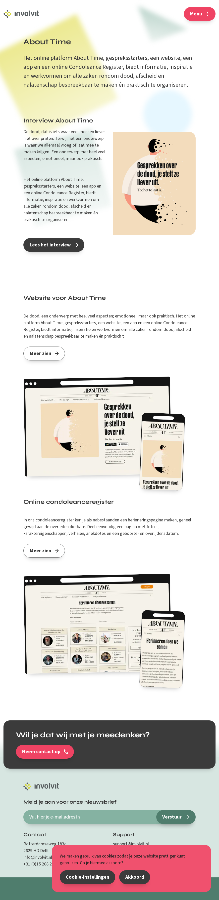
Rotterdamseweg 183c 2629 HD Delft (44, 847)
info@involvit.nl (37, 857)
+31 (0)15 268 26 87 (41, 864)
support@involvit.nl (131, 844)
